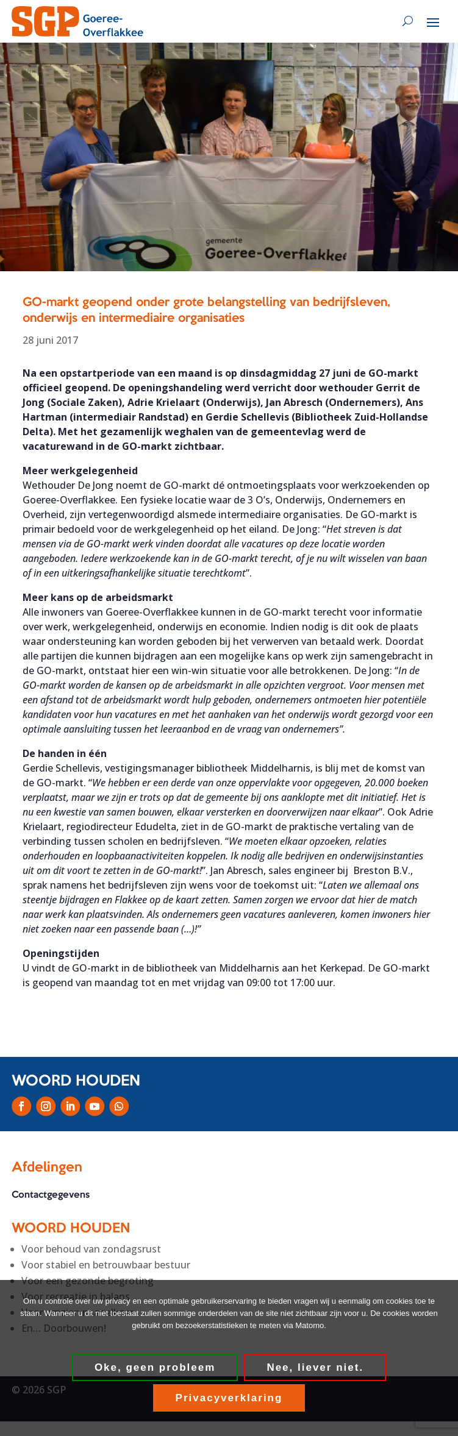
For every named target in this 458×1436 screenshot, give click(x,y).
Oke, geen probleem (155, 1367)
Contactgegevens (51, 1195)
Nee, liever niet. (315, 1367)
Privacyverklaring (229, 1398)
